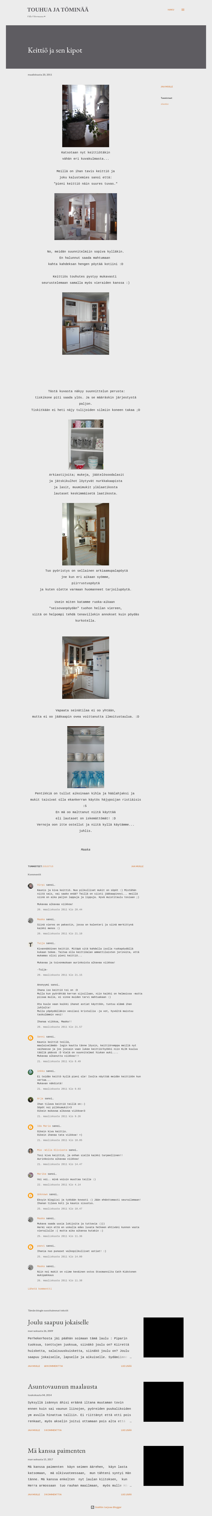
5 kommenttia (53, 1430)
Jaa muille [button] (167, 86)
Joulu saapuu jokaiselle (58, 1321)
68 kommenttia (53, 1366)
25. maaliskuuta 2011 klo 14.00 (59, 1256)
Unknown (42, 1194)
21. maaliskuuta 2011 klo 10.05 (59, 1140)
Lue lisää (126, 1366)
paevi (41, 1246)
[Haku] (171, 9)
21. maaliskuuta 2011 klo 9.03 (59, 1089)
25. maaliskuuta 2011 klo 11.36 (59, 1236)
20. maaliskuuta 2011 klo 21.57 (59, 1027)
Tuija (41, 943)
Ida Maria (44, 1126)
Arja (40, 1098)
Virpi (41, 885)
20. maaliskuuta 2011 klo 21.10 (59, 933)
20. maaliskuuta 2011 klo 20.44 (59, 909)
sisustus (164, 104)
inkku (41, 1071)
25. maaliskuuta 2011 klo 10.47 (59, 1208)
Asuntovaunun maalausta (62, 1386)
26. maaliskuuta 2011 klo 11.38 (59, 1280)
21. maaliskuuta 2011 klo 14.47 (59, 1164)
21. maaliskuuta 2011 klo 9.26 (59, 1116)
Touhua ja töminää (58, 10)
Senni (41, 1036)
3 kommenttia (53, 1494)
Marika (41, 1174)
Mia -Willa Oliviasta (52, 1150)
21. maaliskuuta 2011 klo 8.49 (59, 1061)
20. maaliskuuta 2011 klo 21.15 (59, 975)
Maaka (41, 919)
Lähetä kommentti (40, 1289)
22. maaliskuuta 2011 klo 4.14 (59, 1184)
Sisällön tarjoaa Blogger (106, 1507)
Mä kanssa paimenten (57, 1450)
